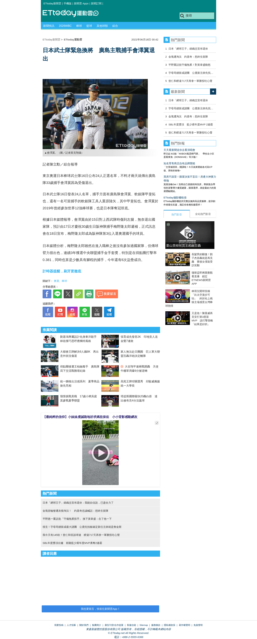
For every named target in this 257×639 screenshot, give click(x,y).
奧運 (56, 280)
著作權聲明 (184, 625)
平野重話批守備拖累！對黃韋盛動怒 (189, 64)
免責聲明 (198, 625)
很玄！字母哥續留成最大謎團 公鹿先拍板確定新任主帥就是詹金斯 (82, 526)
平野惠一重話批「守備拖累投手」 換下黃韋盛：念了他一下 (77, 518)
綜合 (115, 25)
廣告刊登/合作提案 (114, 625)
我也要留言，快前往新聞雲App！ (100, 608)
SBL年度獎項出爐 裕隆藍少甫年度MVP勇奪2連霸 (72, 542)
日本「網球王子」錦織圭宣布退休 (188, 48)
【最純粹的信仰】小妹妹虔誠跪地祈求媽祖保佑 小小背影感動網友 (90, 417)
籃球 (89, 25)
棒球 (79, 25)
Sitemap (144, 625)
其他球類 (102, 25)
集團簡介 (96, 625)
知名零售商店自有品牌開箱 (179, 163)
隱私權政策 (169, 625)
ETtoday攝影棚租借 (175, 197)
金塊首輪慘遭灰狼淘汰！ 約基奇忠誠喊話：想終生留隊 (75, 510)
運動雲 (73, 14)
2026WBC (65, 25)
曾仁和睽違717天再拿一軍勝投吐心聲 (190, 80)
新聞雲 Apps (81, 3)
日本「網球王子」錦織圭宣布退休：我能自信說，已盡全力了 (78, 502)
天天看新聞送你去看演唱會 (179, 149)
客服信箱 (131, 625)
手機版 (68, 3)
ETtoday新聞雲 (52, 3)
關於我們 (84, 625)
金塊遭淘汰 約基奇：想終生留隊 (188, 56)
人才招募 (71, 625)
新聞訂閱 (96, 3)
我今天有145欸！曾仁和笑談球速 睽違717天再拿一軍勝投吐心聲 (81, 534)
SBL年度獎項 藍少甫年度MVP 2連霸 (190, 124)
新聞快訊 (48, 25)
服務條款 (155, 625)
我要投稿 (58, 625)
